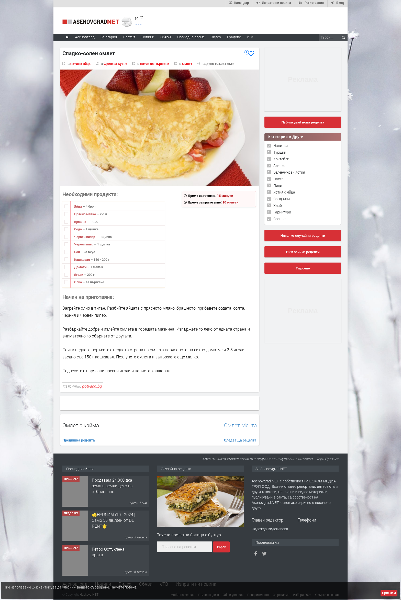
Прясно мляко (85, 213)
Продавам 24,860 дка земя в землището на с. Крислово (112, 484)
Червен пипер (85, 235)
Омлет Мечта (240, 424)
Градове (234, 35)
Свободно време (191, 35)
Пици (277, 184)
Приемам (389, 593)
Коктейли (281, 157)
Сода (78, 228)
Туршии (279, 151)
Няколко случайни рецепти (303, 234)
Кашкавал (82, 258)
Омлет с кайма (80, 424)
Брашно (80, 220)
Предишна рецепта (78, 439)
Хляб (277, 204)
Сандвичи (281, 197)
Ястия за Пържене (154, 62)
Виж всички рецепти (302, 251)
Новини (147, 35)
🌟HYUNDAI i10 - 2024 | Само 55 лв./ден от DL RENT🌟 (113, 519)
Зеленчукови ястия (289, 171)
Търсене (303, 267)
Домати (80, 266)
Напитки (280, 144)
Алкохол (280, 164)
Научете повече (123, 587)
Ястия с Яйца (80, 62)
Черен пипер (84, 243)
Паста (278, 177)
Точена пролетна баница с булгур (189, 533)
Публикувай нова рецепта (302, 121)
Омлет (187, 62)
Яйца (78, 205)
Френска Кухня (115, 62)
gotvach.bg (92, 385)
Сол (77, 250)
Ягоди (79, 273)
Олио (78, 281)
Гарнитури (282, 211)
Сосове (279, 217)
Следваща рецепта (240, 439)
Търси (221, 546)
